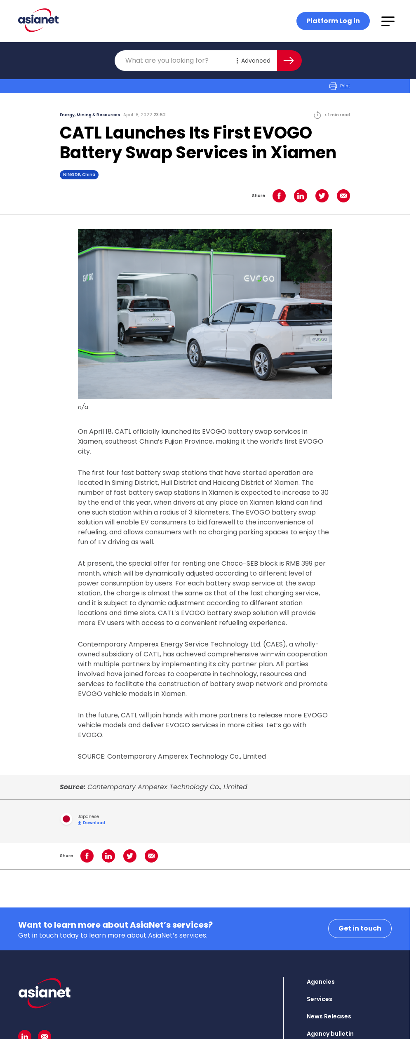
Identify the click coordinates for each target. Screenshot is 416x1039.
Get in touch (359, 928)
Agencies (321, 982)
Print (339, 86)
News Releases (329, 1016)
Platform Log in (333, 21)
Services (319, 999)
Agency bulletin (330, 1034)
